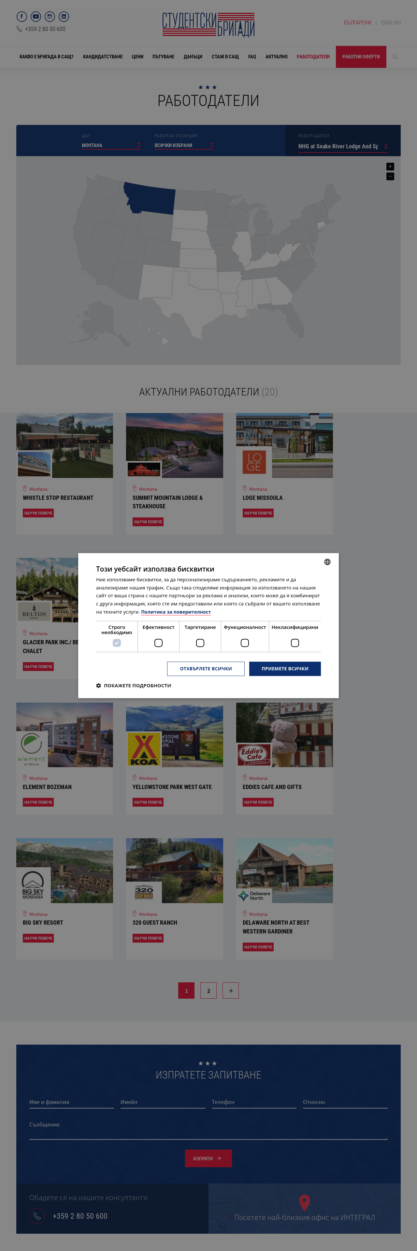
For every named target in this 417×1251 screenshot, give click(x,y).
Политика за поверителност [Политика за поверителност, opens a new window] (177, 611)
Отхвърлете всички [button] (204, 668)
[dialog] (208, 625)
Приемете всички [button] (285, 668)
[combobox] (327, 561)
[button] (133, 685)
